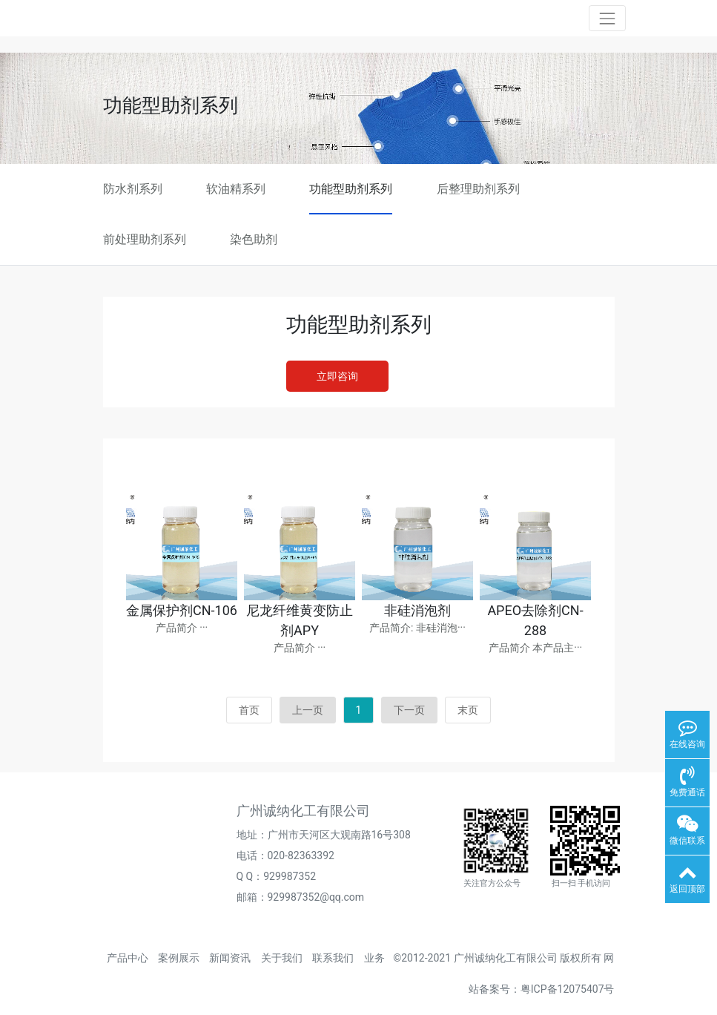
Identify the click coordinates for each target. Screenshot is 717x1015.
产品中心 (127, 958)
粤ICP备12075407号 (568, 989)
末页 (467, 710)
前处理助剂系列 (144, 239)
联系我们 (333, 958)
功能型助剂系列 (350, 189)
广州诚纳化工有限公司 (506, 958)
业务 (374, 958)
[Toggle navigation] (607, 18)
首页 (249, 710)
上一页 (307, 710)
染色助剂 (253, 239)
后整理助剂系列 (478, 189)
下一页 (409, 710)
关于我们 (282, 958)
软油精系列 (235, 189)
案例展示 (178, 958)
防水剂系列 (132, 189)
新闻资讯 (230, 958)
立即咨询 (337, 376)
